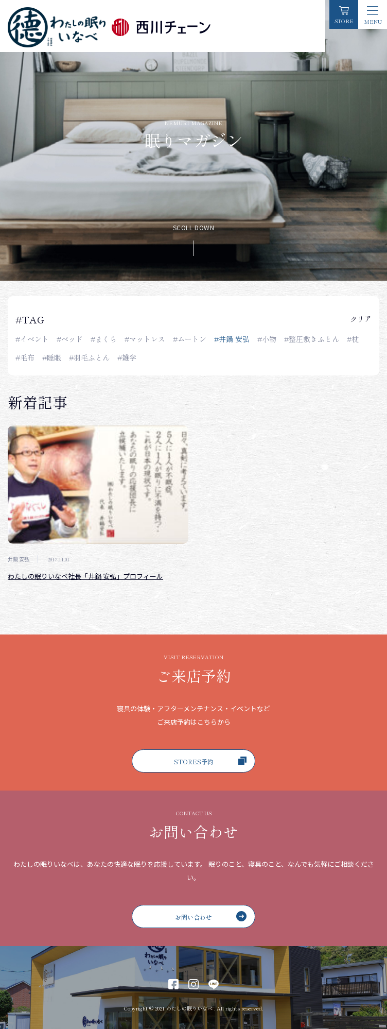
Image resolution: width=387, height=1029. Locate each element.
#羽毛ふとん (89, 357)
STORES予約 (210, 761)
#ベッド (70, 339)
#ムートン (189, 339)
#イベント (32, 339)
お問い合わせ (211, 916)
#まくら (104, 339)
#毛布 (24, 357)
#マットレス (145, 339)
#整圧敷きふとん (311, 339)
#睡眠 (51, 357)
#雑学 (126, 357)
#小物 (266, 339)
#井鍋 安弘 (232, 339)
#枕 (353, 339)
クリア (361, 319)
